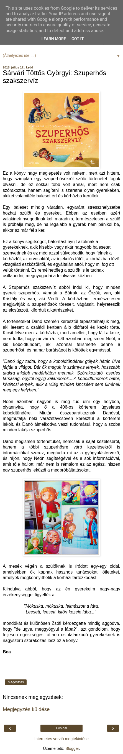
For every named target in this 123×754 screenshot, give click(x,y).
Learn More (54, 39)
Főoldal (61, 728)
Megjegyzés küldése (26, 709)
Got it (77, 39)
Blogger (72, 748)
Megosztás (16, 682)
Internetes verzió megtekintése (61, 739)
